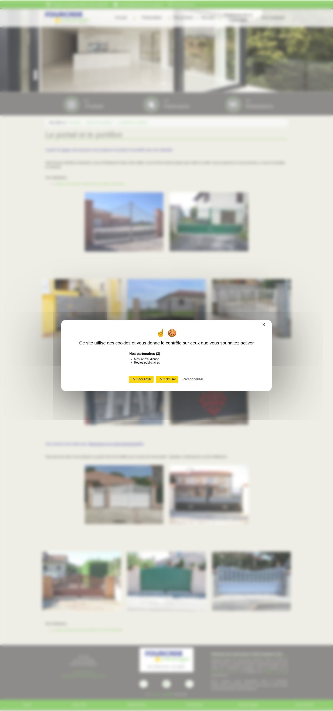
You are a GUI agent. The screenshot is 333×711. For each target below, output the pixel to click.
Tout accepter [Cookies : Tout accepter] (141, 379)
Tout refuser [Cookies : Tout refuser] (167, 379)
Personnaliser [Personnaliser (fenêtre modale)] (193, 379)
